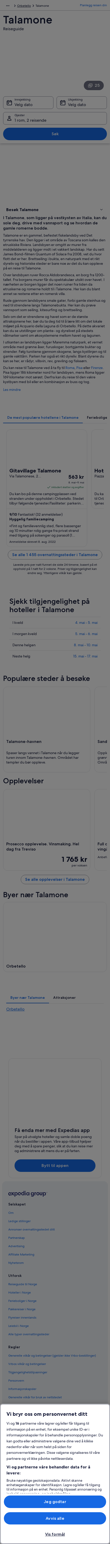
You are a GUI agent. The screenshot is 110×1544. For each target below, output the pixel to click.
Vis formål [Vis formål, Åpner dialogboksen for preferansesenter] (55, 1534)
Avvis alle (55, 1518)
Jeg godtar (55, 1501)
